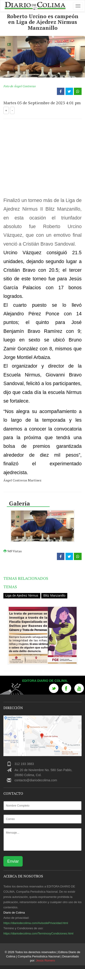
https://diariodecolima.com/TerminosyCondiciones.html (38, 933)
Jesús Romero (45, 960)
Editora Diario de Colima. (45, 681)
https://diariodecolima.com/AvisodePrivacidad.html (35, 923)
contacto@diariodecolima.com (36, 780)
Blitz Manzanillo (54, 595)
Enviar (13, 861)
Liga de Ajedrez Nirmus (21, 595)
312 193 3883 (24, 764)
